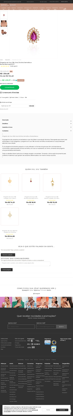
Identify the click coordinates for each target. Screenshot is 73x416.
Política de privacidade (6, 342)
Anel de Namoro (13, 370)
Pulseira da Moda (48, 368)
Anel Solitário (12, 392)
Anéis (8, 9)
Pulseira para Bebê (49, 366)
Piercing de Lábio (57, 379)
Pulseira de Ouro (48, 370)
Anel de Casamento (14, 385)
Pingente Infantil (39, 385)
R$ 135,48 (10, 76)
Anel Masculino (13, 396)
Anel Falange (12, 399)
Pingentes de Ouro (40, 398)
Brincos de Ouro (21, 366)
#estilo (49, 290)
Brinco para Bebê (22, 368)
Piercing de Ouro (57, 366)
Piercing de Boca (57, 381)
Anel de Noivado (13, 389)
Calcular (31, 106)
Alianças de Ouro (4, 378)
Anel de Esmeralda (14, 366)
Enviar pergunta (7, 269)
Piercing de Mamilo (57, 376)
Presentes (55, 9)
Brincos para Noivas (22, 381)
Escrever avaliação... (8, 254)
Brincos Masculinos (22, 383)
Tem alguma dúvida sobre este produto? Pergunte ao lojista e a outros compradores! (22, 260)
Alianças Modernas (5, 380)
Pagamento (18, 345)
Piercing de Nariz (57, 370)
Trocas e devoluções (19, 347)
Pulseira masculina (49, 376)
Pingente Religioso (40, 396)
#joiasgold (25, 290)
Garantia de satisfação (6, 345)
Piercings (48, 9)
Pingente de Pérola (40, 379)
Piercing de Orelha (57, 368)
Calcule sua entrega (6, 102)
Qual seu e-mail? (41, 323)
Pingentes (35, 9)
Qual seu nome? (12, 323)
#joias (31, 290)
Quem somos (4, 340)
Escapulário (64, 392)
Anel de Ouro (12, 394)
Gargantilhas (27, 9)
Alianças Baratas (4, 366)
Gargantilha (29, 389)
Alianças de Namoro (5, 372)
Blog (2, 349)
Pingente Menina (40, 392)
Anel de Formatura (14, 368)
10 (1, 76)
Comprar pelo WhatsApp (10, 92)
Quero (61, 326)
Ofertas (62, 9)
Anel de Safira (13, 375)
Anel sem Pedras (13, 401)
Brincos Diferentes (22, 379)
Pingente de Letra (40, 373)
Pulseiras (42, 9)
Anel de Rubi (12, 372)
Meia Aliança (12, 387)
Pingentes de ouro (31, 386)
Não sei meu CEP (4, 108)
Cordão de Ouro (30, 368)
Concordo (62, 409)
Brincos (14, 9)
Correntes (20, 9)
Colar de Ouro (30, 366)
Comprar (9, 87)
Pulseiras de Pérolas (49, 379)
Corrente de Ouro (30, 374)
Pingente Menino (40, 394)
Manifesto (3, 347)
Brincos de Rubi (21, 374)
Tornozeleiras (47, 381)
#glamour (37, 290)
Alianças (3, 9)
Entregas (17, 342)
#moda (43, 290)
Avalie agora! (13, 66)
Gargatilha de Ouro (31, 391)
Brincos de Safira (22, 376)
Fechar (48, 409)
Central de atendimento (20, 340)
